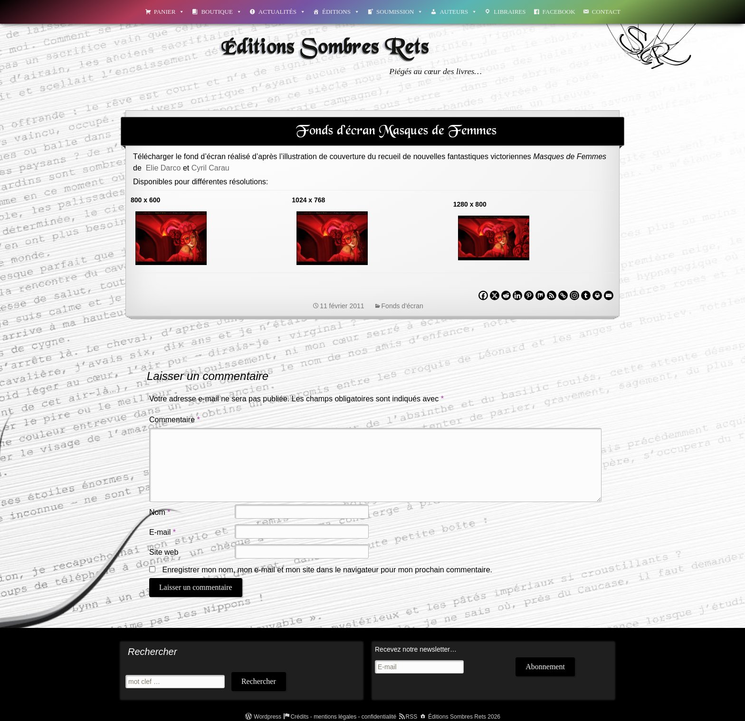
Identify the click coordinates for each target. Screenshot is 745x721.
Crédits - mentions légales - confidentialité (343, 716)
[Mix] (540, 295)
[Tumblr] (586, 295)
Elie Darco (163, 168)
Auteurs (458, 11)
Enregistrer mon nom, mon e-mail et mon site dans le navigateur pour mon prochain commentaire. (327, 570)
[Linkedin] (517, 295)
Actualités (282, 11)
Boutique (221, 11)
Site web (163, 552)
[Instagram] (574, 295)
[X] (494, 295)
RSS (412, 716)
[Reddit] (506, 295)
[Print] (597, 295)
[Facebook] (483, 295)
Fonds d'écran (402, 306)
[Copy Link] (563, 295)
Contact (606, 11)
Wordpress (267, 716)
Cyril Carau (210, 168)
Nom (159, 512)
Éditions (341, 11)
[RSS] (551, 295)
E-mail (162, 532)
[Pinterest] (529, 295)
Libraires (509, 11)
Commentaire (174, 420)
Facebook (559, 11)
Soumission (399, 11)
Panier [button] (169, 11)
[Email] (608, 295)
